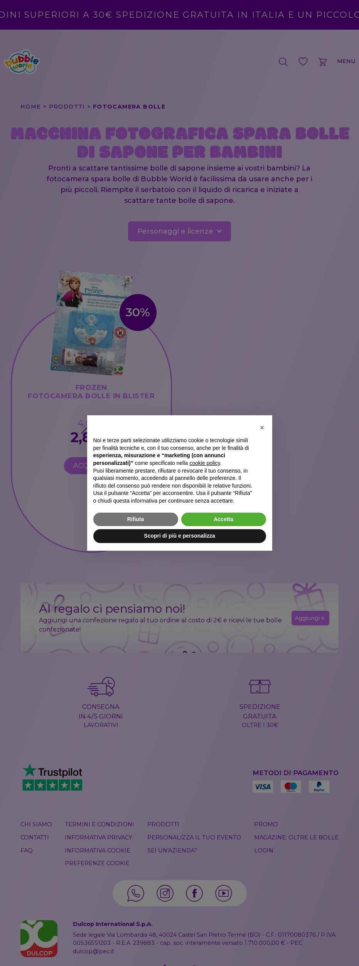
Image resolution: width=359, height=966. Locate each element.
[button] (262, 427)
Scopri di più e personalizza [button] (179, 536)
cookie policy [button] (204, 463)
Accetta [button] (223, 519)
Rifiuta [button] (135, 519)
